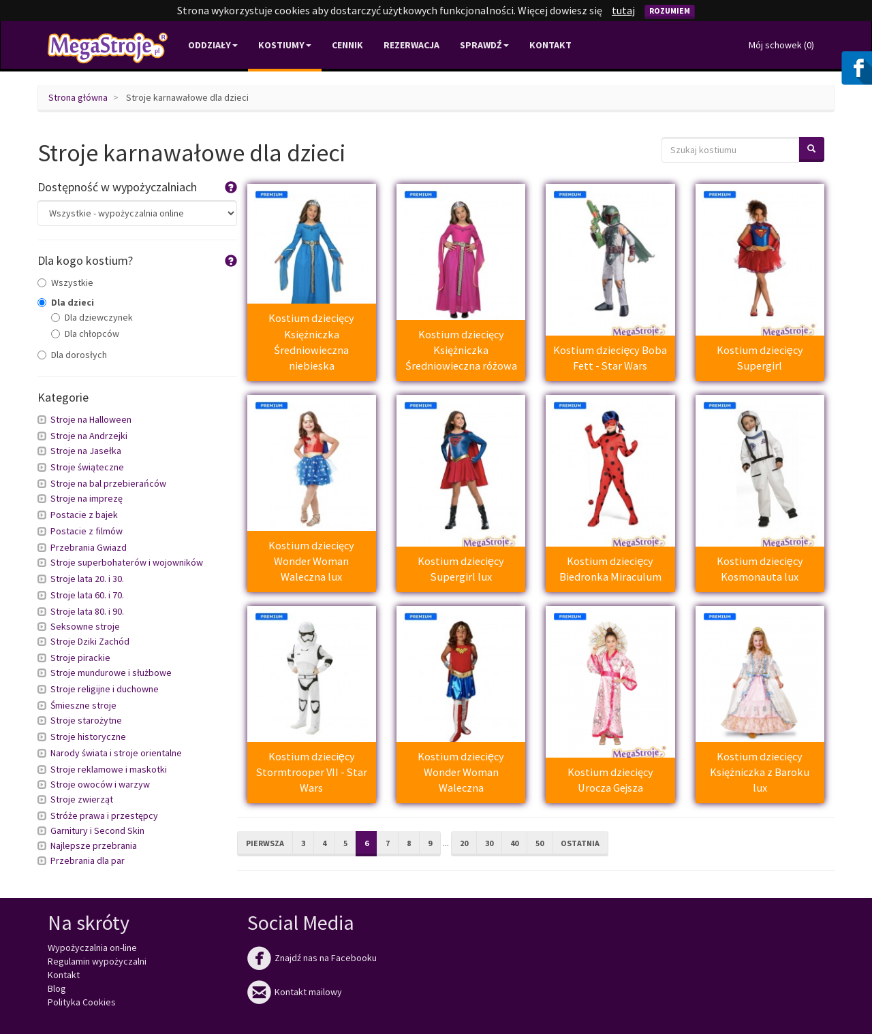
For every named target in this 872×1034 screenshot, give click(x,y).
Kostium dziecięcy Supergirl (760, 357)
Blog (57, 988)
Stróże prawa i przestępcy (104, 815)
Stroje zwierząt (81, 799)
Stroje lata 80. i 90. (87, 611)
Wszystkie (65, 282)
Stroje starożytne (86, 720)
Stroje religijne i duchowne (104, 689)
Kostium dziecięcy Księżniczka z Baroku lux (759, 772)
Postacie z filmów (86, 531)
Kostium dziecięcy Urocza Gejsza (610, 779)
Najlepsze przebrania (93, 845)
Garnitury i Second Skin (97, 830)
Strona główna (78, 97)
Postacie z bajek (84, 514)
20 (464, 843)
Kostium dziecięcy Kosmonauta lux (760, 568)
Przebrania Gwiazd (88, 547)
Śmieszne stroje (83, 705)
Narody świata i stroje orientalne (116, 753)
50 (539, 843)
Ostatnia (580, 843)
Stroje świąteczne (87, 467)
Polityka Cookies (82, 1002)
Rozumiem (669, 10)
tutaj (623, 10)
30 (489, 843)
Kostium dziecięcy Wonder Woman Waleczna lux (311, 561)
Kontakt (550, 45)
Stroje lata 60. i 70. (87, 595)
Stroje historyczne (88, 736)
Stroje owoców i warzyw (100, 784)
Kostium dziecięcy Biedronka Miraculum (610, 568)
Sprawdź (484, 45)
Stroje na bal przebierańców (108, 483)
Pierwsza (265, 843)
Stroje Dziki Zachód (89, 641)
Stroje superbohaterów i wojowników (126, 562)
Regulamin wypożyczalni (97, 961)
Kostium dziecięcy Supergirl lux (461, 568)
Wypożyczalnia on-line (92, 947)
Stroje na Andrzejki (88, 436)
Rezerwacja (411, 45)
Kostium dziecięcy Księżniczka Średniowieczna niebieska (311, 341)
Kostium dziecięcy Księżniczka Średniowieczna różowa (461, 350)
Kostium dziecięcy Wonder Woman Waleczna (461, 772)
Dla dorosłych (72, 355)
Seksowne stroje (85, 626)
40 (514, 843)
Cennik (347, 45)
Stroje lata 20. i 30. (87, 578)
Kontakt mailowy (294, 992)
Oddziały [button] (213, 45)
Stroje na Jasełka (85, 451)
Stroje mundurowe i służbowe (111, 672)
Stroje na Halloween (90, 419)
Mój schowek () (781, 45)
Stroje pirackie (80, 657)
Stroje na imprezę (86, 498)
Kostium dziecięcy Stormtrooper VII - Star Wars (311, 772)
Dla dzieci (65, 302)
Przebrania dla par (87, 860)
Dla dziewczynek (92, 317)
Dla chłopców (85, 333)
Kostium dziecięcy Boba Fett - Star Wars (610, 357)
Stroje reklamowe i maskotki (108, 769)
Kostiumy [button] (284, 45)
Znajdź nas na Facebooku (312, 958)
